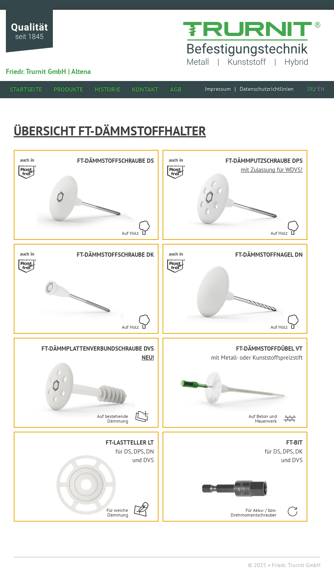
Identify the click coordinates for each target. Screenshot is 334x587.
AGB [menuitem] (175, 89)
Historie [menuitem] (107, 89)
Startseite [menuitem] (26, 89)
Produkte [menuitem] (68, 89)
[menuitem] (218, 88)
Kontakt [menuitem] (145, 89)
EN (321, 88)
